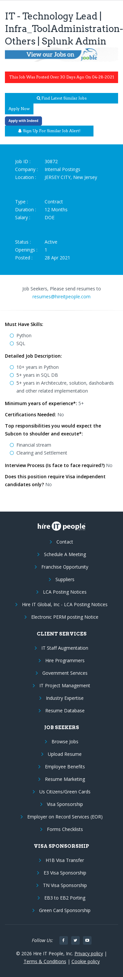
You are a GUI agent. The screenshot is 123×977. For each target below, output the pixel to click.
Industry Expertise (65, 698)
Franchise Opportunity (64, 567)
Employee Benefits (65, 766)
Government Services (65, 673)
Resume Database (65, 710)
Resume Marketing (65, 779)
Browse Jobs (64, 741)
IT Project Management (64, 685)
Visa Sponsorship (65, 804)
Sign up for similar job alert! (49, 130)
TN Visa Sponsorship (65, 885)
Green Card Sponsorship (65, 910)
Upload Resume (65, 754)
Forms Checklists (65, 829)
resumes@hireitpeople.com (61, 296)
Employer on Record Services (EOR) (65, 817)
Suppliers (64, 579)
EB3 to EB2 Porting (64, 898)
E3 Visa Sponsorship (65, 873)
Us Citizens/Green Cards (65, 791)
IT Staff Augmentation (64, 648)
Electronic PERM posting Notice (64, 617)
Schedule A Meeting (65, 554)
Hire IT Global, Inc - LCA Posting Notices (65, 604)
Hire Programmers (65, 660)
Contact (64, 542)
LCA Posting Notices (65, 592)
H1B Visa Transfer (65, 860)
